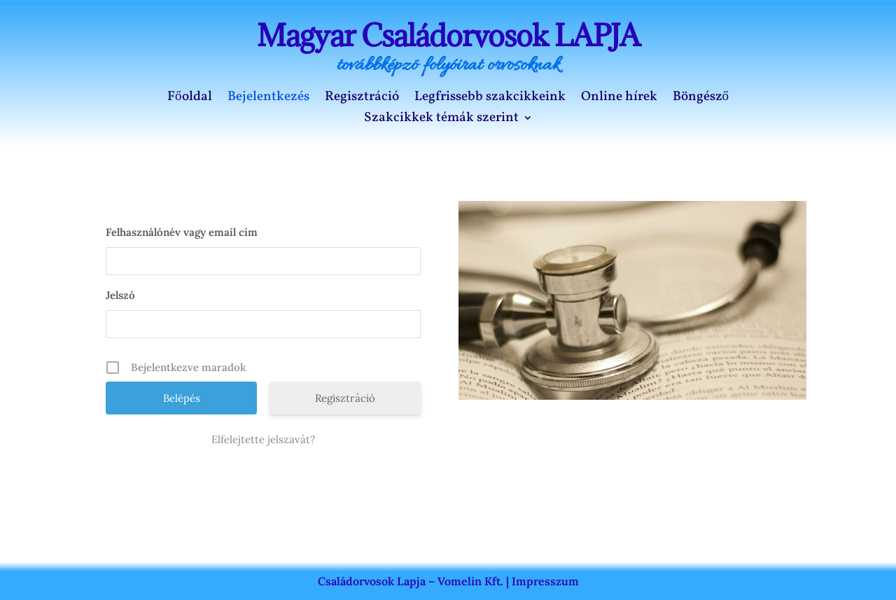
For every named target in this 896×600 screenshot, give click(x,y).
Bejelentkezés (268, 99)
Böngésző (701, 99)
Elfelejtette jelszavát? (263, 439)
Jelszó (120, 295)
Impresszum (545, 581)
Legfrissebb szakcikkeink (490, 99)
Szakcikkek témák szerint (441, 120)
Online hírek (619, 99)
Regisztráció (362, 99)
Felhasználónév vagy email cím (182, 232)
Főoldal (189, 99)
